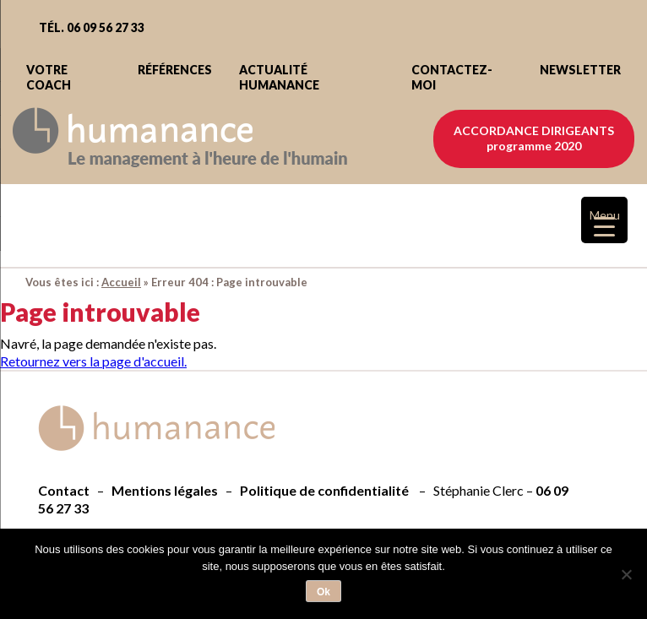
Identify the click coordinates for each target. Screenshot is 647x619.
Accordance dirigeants (534, 138)
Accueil (121, 282)
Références (175, 69)
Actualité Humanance (279, 77)
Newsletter (580, 69)
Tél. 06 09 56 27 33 (91, 27)
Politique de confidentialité (324, 490)
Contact (64, 490)
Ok (323, 592)
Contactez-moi (451, 77)
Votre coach (48, 77)
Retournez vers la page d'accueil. (93, 361)
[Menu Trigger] (604, 220)
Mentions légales (164, 490)
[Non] (625, 574)
